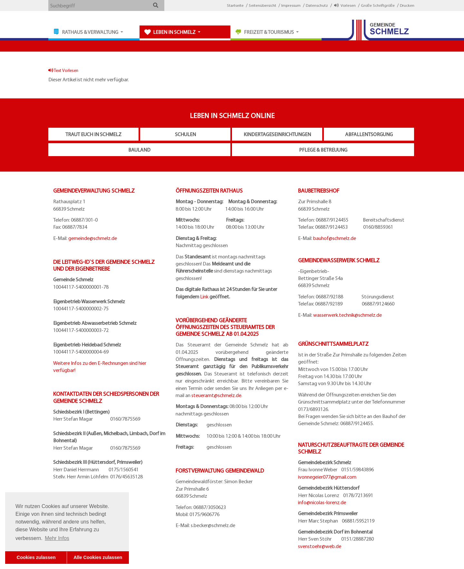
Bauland (139, 149)
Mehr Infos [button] (57, 538)
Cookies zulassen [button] (36, 557)
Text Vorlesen (63, 70)
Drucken (407, 5)
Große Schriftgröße (378, 5)
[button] (155, 5)
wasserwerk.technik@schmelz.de (347, 315)
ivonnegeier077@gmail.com (327, 477)
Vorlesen (345, 5)
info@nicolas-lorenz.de (322, 502)
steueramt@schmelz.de (216, 395)
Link (204, 296)
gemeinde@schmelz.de (92, 238)
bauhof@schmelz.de (334, 238)
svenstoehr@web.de (319, 546)
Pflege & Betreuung (323, 149)
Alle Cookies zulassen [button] (97, 557)
